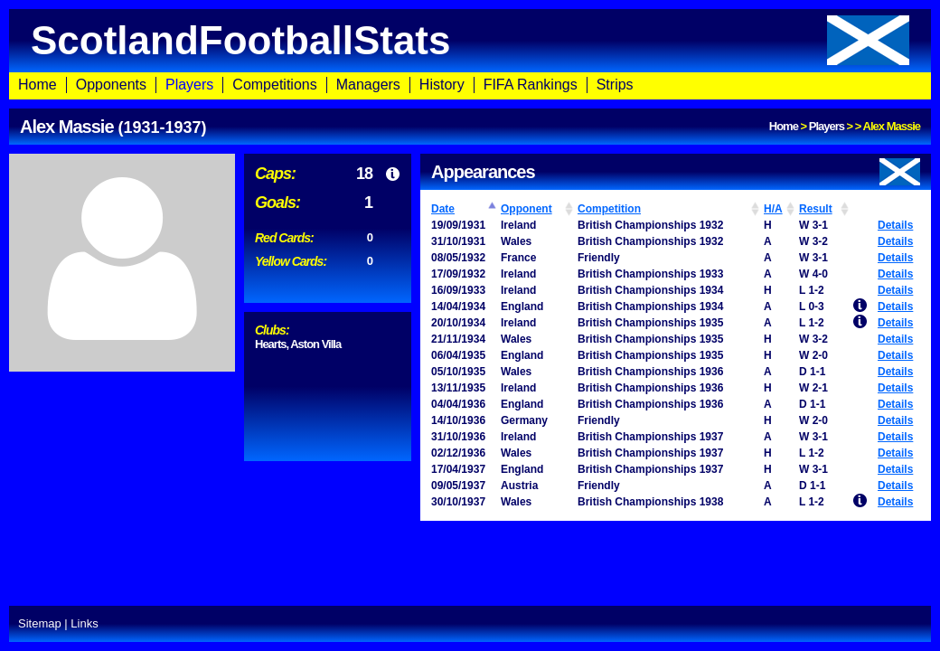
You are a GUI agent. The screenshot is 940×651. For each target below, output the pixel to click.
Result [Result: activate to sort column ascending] (815, 209)
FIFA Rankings (531, 84)
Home (37, 84)
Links (84, 623)
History (442, 84)
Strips (615, 84)
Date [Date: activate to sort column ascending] (443, 209)
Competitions (274, 84)
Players (189, 84)
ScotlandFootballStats (470, 40)
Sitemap (39, 623)
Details (895, 225)
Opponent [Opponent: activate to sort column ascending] (526, 209)
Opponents (111, 84)
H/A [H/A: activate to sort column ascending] (773, 209)
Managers (368, 84)
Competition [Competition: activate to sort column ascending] (609, 209)
